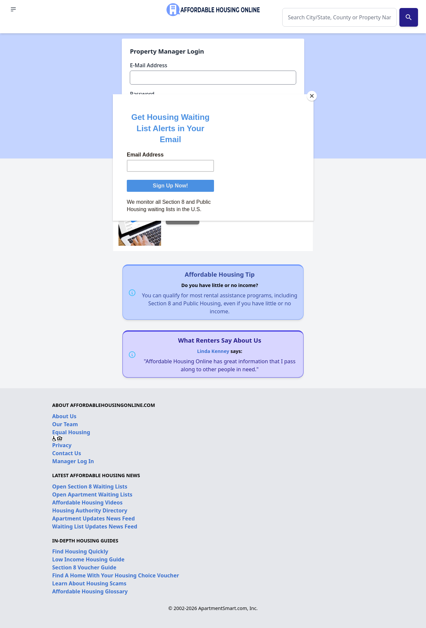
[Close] (312, 96)
